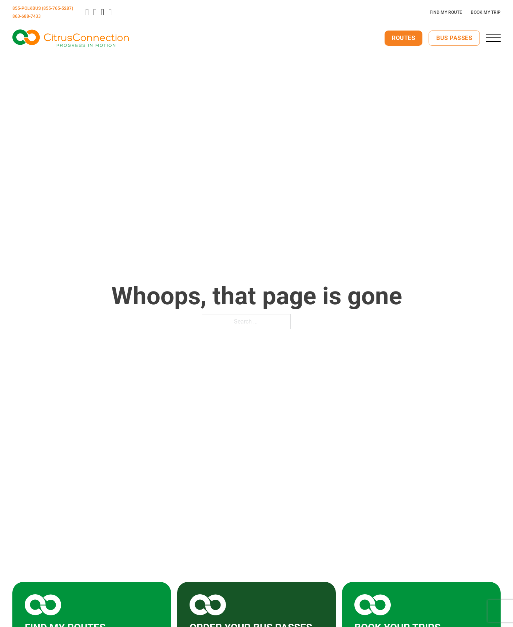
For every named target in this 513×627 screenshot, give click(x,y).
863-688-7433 (26, 16)
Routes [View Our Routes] (403, 38)
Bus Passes (454, 38)
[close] (493, 38)
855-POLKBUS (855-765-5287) (42, 8)
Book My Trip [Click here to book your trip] (486, 12)
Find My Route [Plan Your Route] (446, 12)
